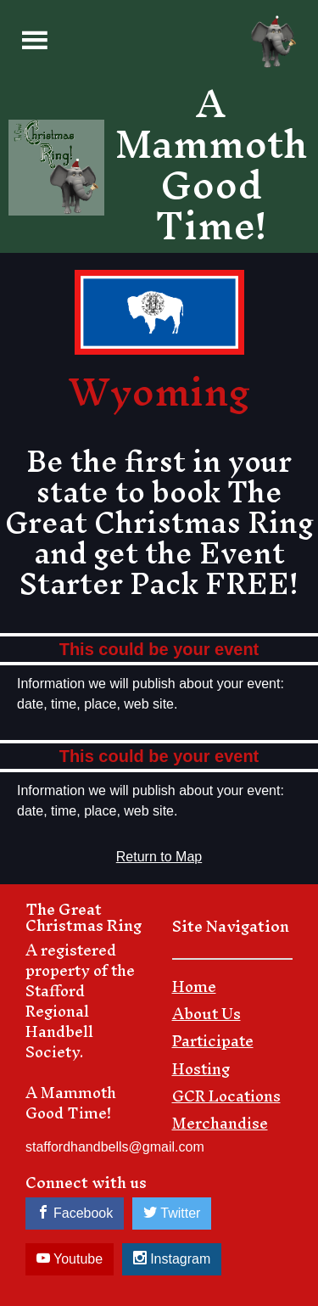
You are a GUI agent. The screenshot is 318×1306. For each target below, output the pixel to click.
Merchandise (220, 1127)
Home (194, 990)
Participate (213, 1044)
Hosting (201, 1072)
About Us (206, 1017)
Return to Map (159, 856)
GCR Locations (226, 1099)
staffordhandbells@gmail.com (114, 1147)
